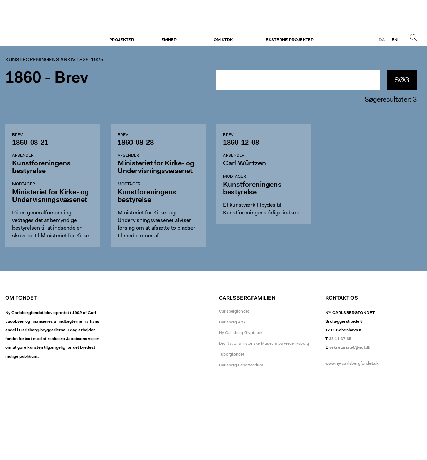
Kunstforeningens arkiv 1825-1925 (54, 60)
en (395, 40)
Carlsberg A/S (232, 322)
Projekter (121, 40)
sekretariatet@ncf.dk (349, 348)
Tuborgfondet (231, 354)
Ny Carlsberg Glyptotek (240, 333)
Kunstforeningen (47, 23)
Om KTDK (223, 40)
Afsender (23, 156)
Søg (413, 37)
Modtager (23, 184)
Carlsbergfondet (234, 311)
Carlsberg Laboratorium (241, 365)
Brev (17, 135)
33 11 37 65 (340, 339)
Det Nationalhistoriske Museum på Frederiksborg (264, 344)
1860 (23, 78)
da (382, 40)
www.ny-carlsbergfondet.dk (352, 363)
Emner (169, 40)
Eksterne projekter (290, 40)
